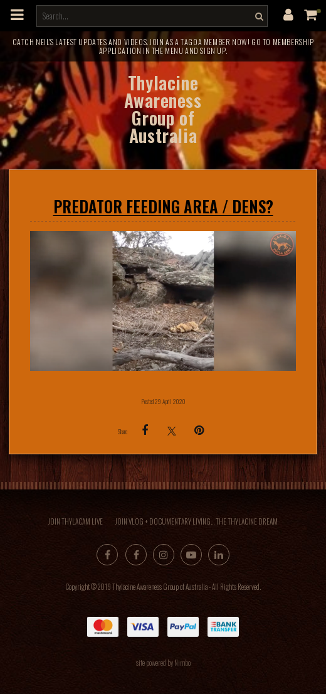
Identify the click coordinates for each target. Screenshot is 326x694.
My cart (319, 11)
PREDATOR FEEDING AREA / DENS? (163, 206)
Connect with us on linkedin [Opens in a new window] (218, 554)
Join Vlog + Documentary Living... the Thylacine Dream (196, 521)
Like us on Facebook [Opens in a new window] (136, 554)
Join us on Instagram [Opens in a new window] (163, 554)
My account (288, 14)
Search (257, 16)
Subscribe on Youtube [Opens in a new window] (191, 554)
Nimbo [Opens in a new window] (182, 663)
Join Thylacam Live (75, 521)
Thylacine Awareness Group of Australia (162, 109)
